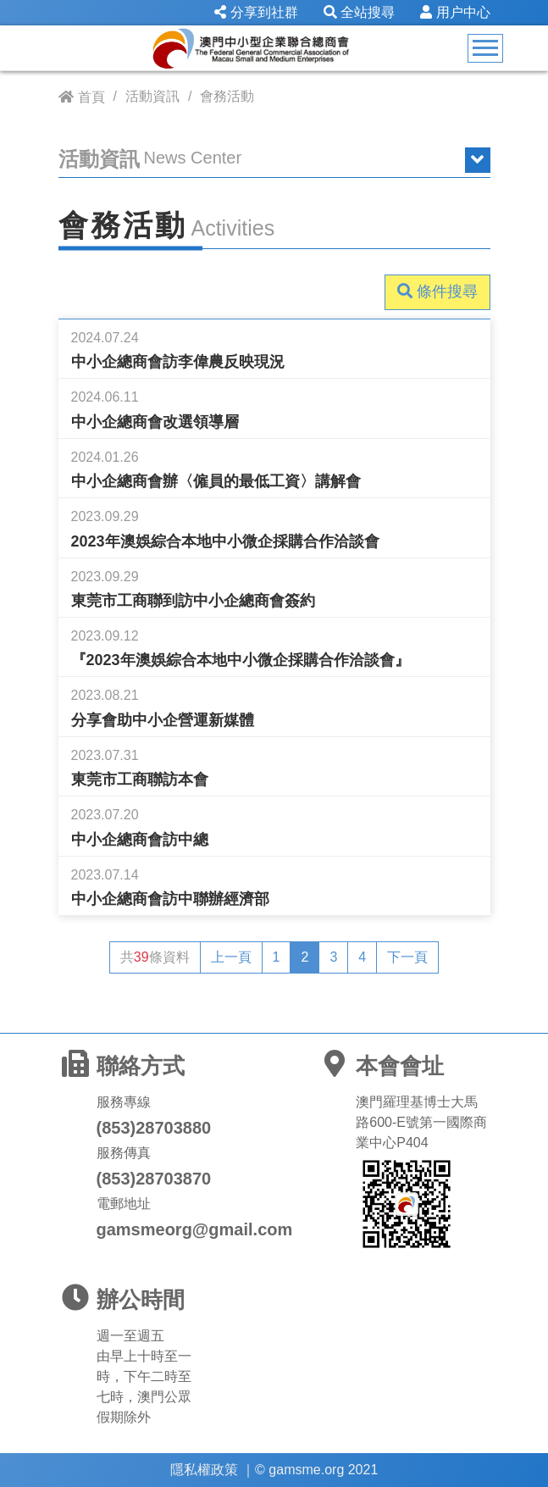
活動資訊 (152, 96)
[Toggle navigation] (485, 48)
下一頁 (407, 957)
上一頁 (231, 957)
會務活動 (227, 96)
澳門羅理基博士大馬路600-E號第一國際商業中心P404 (421, 1122)
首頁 (91, 97)
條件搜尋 (437, 291)
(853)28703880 (154, 1127)
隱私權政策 (204, 1469)
